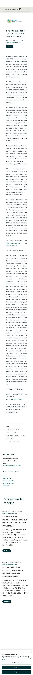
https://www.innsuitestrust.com (12, 465)
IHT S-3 (23, 435)
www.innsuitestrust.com (13, 243)
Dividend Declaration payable (13, 441)
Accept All (16, 673)
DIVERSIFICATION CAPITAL (13, 435)
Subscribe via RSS (8, 481)
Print (4, 476)
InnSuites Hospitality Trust (13, 42)
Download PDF (7, 478)
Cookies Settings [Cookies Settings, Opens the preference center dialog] (16, 663)
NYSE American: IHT (11, 432)
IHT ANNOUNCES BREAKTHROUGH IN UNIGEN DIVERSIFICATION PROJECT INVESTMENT (14, 521)
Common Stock (10, 438)
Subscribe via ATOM (8, 483)
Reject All (16, 668)
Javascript (6, 486)
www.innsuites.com (11, 246)
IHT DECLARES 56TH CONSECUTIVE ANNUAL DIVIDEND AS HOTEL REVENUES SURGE (12, 572)
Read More (7, 550)
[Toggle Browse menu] (27, 9)
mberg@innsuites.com (16, 399)
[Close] (31, 653)
